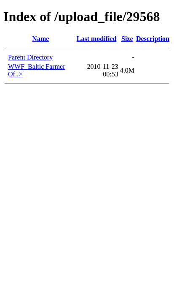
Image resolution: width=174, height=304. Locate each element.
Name (40, 38)
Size (127, 38)
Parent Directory (30, 57)
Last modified (97, 38)
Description (152, 38)
